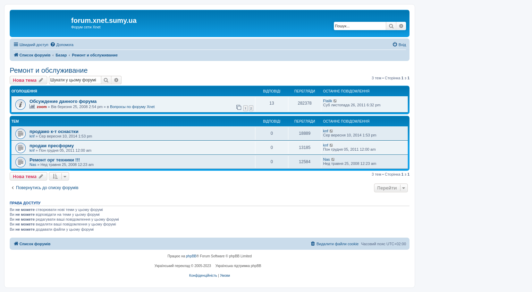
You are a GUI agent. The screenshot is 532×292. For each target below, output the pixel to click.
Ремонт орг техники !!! (54, 159)
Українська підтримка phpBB (238, 266)
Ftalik (327, 101)
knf (32, 136)
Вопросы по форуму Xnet (132, 107)
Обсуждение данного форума (62, 101)
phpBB (191, 256)
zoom (42, 107)
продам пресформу (51, 145)
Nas (32, 164)
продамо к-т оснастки (53, 131)
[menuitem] (61, 45)
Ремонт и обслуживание (49, 70)
